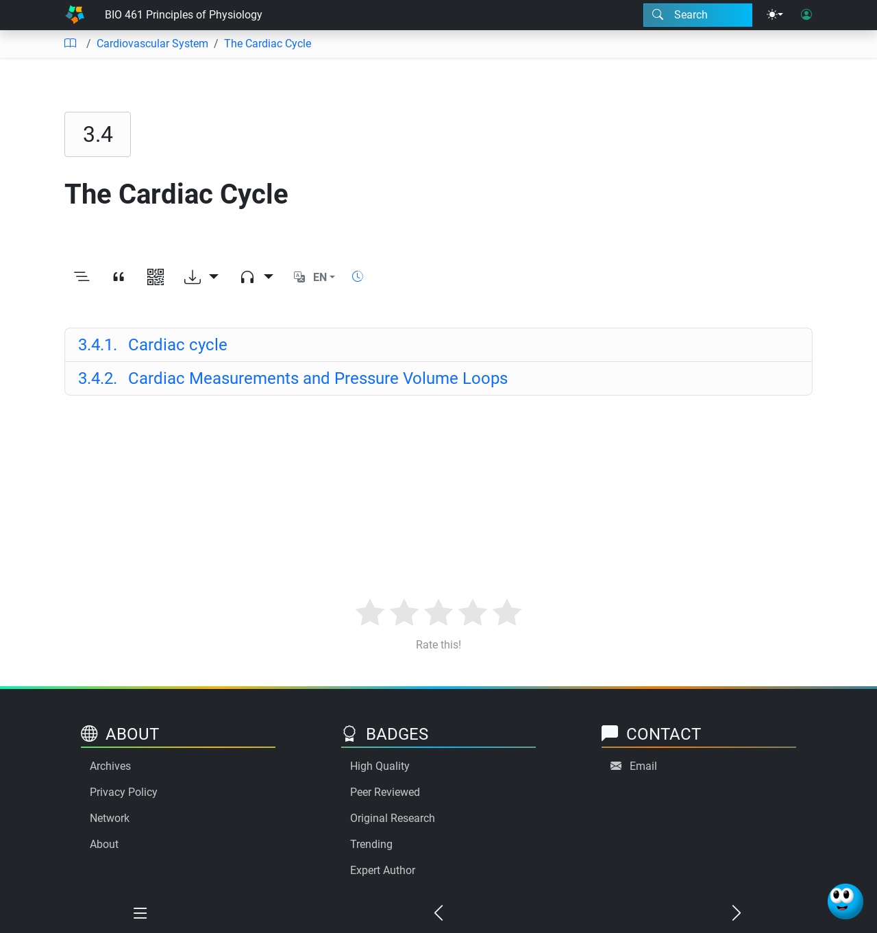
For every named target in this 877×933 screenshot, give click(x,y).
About (104, 844)
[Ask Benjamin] (845, 901)
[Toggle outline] (81, 277)
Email (643, 766)
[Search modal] (697, 15)
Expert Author (382, 870)
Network (109, 818)
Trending (371, 844)
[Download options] (201, 277)
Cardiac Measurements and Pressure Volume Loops (293, 378)
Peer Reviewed (385, 792)
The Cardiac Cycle (267, 43)
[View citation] (118, 277)
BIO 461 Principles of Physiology (183, 14)
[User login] (806, 15)
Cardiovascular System (152, 43)
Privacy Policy (124, 792)
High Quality (380, 766)
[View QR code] (155, 277)
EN (320, 277)
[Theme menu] (775, 15)
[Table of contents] (70, 44)
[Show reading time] (358, 277)
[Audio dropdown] (256, 277)
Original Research (392, 818)
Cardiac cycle (152, 344)
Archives (110, 766)
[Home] (74, 15)
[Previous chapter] (439, 914)
